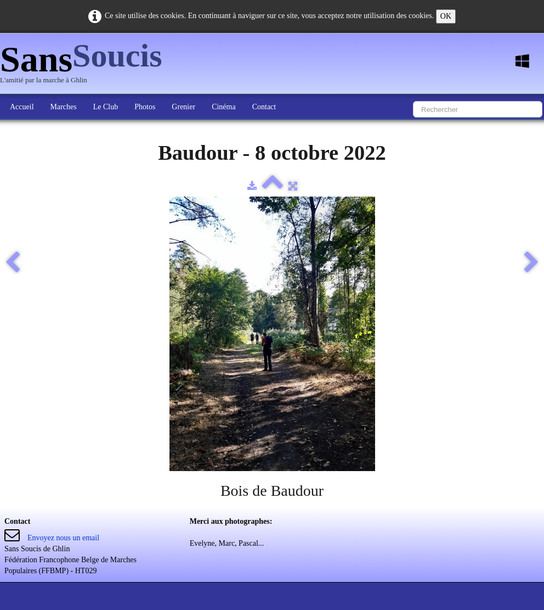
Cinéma (224, 107)
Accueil (22, 107)
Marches (63, 107)
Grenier (183, 107)
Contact (264, 107)
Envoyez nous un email (63, 538)
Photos (144, 107)
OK (445, 16)
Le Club (105, 107)
